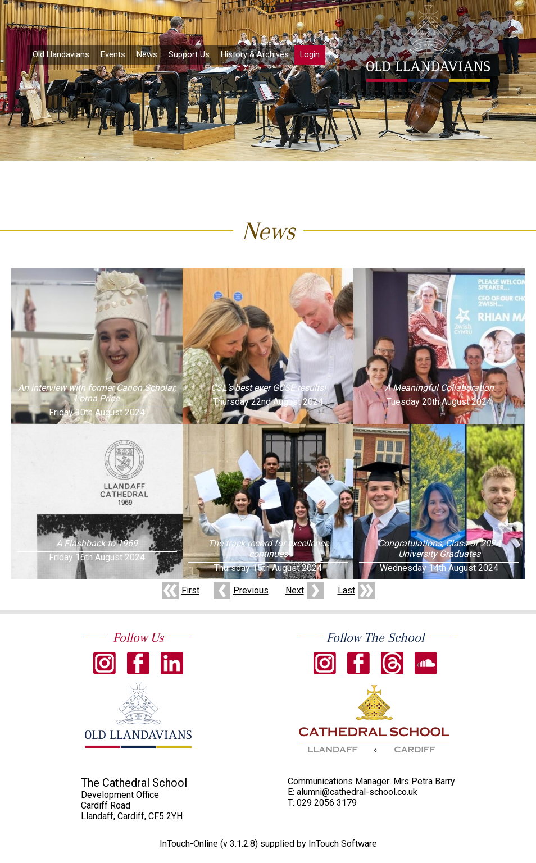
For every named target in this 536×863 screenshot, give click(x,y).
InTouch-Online (189, 843)
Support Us (189, 54)
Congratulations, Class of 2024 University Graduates (439, 548)
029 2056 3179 (327, 802)
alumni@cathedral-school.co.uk (357, 792)
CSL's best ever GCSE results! (268, 387)
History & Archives (255, 54)
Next (294, 590)
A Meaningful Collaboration (439, 387)
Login (310, 54)
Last (346, 590)
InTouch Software (342, 843)
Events (113, 54)
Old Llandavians (61, 54)
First (190, 590)
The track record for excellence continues (268, 548)
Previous (251, 590)
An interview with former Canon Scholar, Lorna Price (97, 393)
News (147, 54)
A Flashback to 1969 (97, 543)
